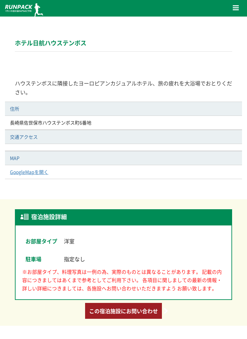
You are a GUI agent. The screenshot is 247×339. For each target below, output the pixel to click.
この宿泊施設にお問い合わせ (123, 311)
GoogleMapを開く (29, 172)
